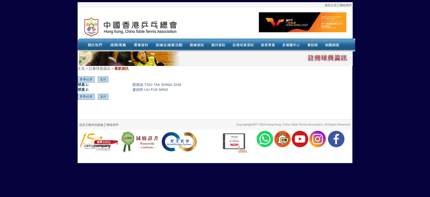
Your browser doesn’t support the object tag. (268, 27)
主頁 (81, 68)
